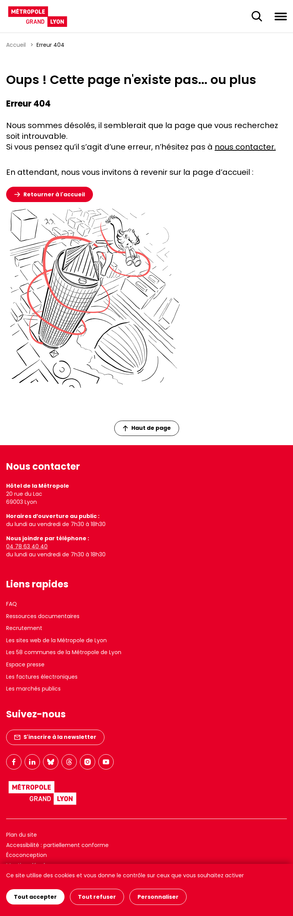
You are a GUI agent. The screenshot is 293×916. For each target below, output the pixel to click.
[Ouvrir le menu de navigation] (281, 16)
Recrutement (24, 628)
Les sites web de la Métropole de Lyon (56, 640)
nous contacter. (245, 146)
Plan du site (21, 835)
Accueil (16, 45)
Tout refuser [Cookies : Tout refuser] (97, 897)
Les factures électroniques (42, 677)
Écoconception (26, 855)
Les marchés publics (33, 688)
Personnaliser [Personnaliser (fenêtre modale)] (158, 897)
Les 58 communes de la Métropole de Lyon (63, 652)
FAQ (11, 604)
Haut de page (146, 428)
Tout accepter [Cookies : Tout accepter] (35, 897)
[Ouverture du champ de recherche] (256, 16)
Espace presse (25, 664)
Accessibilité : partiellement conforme (57, 845)
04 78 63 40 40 (27, 546)
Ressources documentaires (42, 616)
